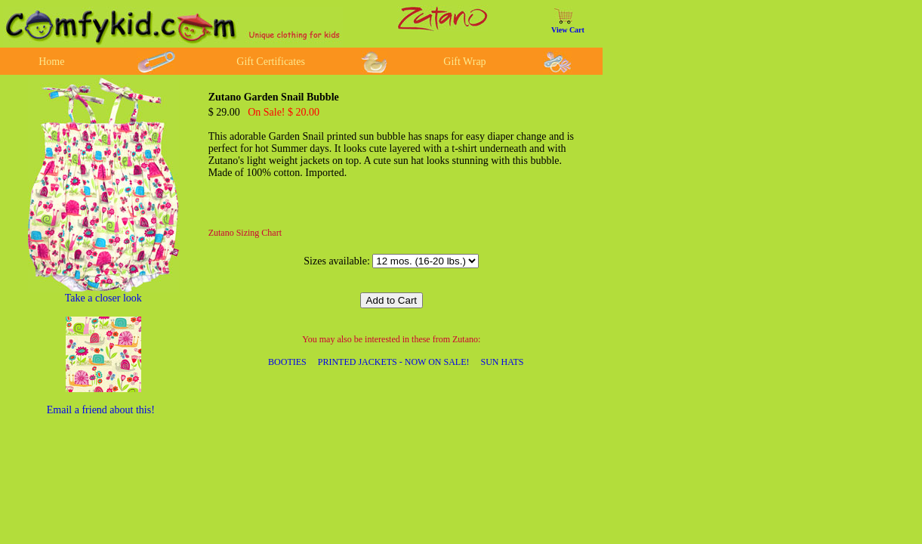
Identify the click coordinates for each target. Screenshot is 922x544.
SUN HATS (502, 362)
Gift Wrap (464, 61)
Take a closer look (103, 298)
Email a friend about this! (101, 410)
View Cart (567, 30)
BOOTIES (287, 362)
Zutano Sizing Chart (245, 232)
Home (51, 61)
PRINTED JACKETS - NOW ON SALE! (394, 362)
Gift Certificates (270, 61)
